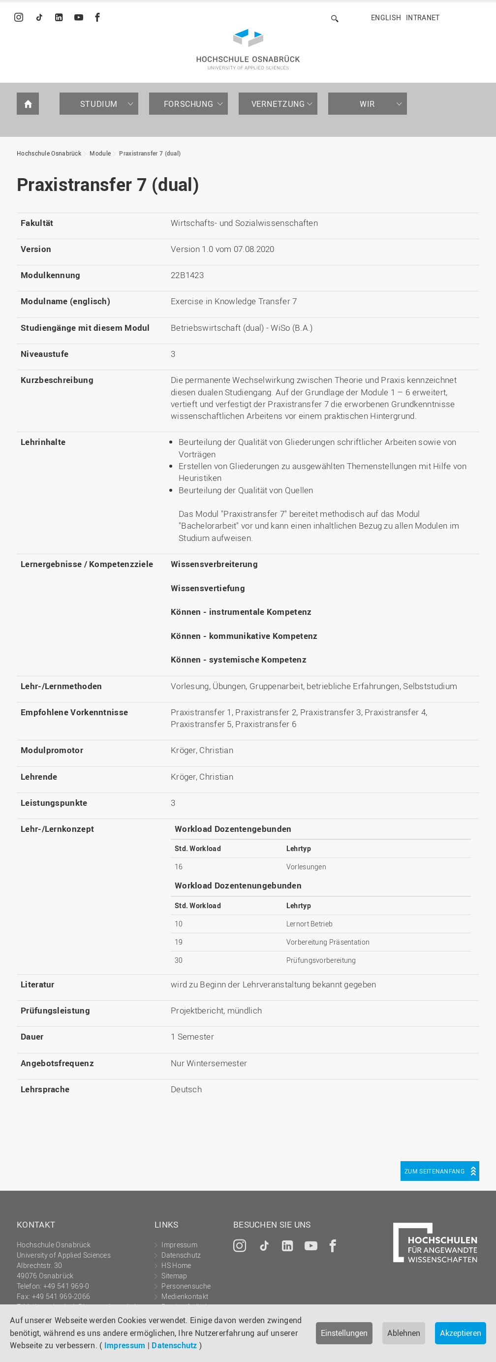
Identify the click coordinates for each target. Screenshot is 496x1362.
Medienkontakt (184, 1296)
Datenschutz (174, 1345)
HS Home (176, 1265)
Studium (99, 103)
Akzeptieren (460, 1333)
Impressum (125, 1345)
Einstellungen (344, 1333)
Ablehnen (403, 1333)
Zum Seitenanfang (434, 1171)
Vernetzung (278, 103)
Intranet (422, 17)
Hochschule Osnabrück (49, 153)
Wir (367, 103)
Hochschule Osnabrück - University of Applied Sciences (248, 49)
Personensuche (186, 1286)
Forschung (188, 103)
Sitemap (174, 1275)
